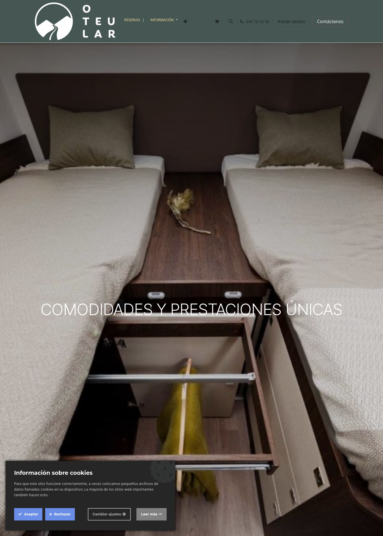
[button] (231, 21)
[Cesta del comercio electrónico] (217, 21)
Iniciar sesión (291, 21)
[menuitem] (135, 20)
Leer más (149, 514)
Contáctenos (330, 21)
